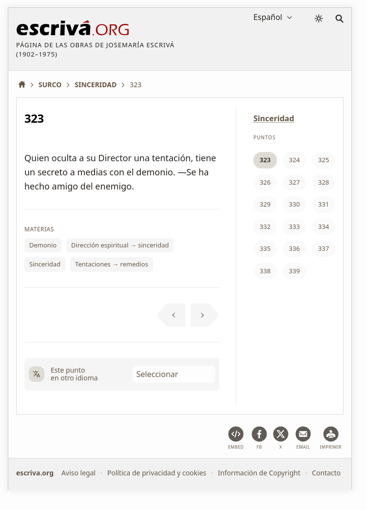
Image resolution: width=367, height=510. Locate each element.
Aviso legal (78, 472)
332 (265, 226)
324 (294, 159)
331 (323, 204)
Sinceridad (44, 264)
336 (294, 248)
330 (294, 204)
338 (265, 270)
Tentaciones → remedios (111, 264)
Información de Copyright (259, 472)
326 (265, 182)
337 (323, 248)
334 (323, 226)
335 (265, 248)
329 (265, 204)
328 (323, 182)
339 (294, 270)
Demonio (43, 245)
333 (294, 226)
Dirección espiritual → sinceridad (120, 245)
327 (294, 182)
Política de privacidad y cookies (156, 472)
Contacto (326, 472)
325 (323, 159)
